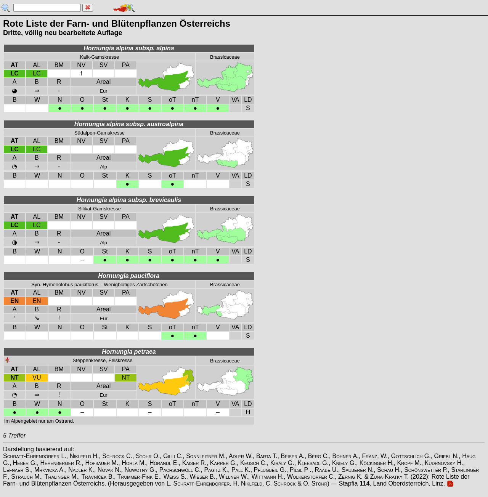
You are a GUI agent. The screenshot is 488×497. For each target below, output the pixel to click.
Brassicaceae (225, 57)
